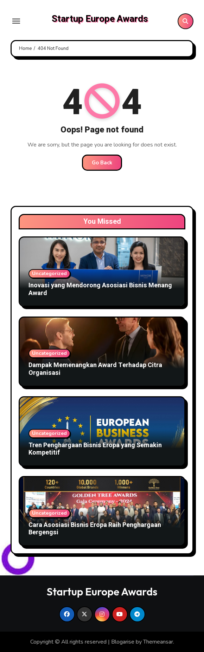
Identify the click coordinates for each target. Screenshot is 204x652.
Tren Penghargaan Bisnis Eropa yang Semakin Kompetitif (95, 449)
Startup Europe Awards (100, 19)
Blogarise (122, 642)
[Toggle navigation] (16, 21)
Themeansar (158, 642)
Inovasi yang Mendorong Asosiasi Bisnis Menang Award (100, 289)
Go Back (102, 162)
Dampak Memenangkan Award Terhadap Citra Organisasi (95, 369)
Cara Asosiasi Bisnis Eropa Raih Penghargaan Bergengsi (94, 528)
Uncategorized (49, 273)
